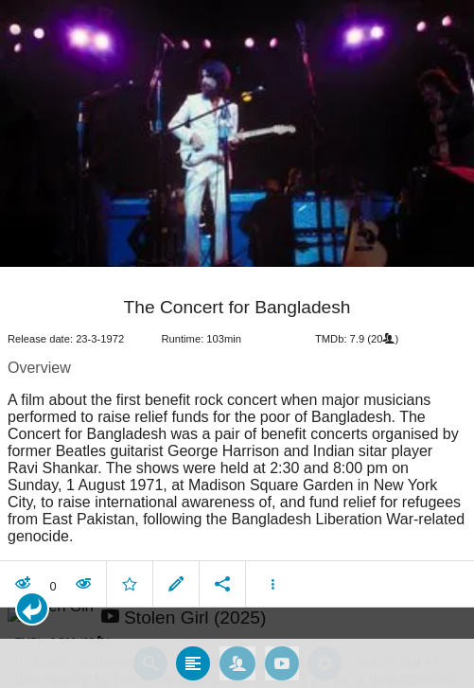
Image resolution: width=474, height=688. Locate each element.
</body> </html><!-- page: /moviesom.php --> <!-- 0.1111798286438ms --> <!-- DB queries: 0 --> (237, 344)
